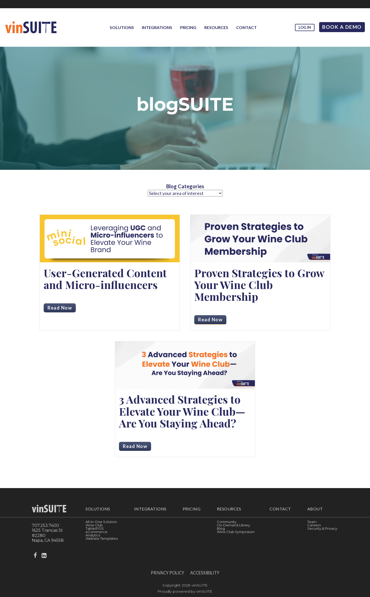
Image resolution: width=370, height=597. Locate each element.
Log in (305, 27)
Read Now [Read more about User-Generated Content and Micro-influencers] (60, 308)
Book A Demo (342, 27)
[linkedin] (44, 555)
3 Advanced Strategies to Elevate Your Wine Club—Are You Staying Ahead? (182, 411)
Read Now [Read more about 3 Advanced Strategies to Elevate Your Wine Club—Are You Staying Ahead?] (135, 446)
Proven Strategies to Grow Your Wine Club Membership (259, 285)
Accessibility (204, 572)
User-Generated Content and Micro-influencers (105, 279)
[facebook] (36, 555)
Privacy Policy (167, 572)
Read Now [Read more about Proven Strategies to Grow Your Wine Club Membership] (210, 319)
